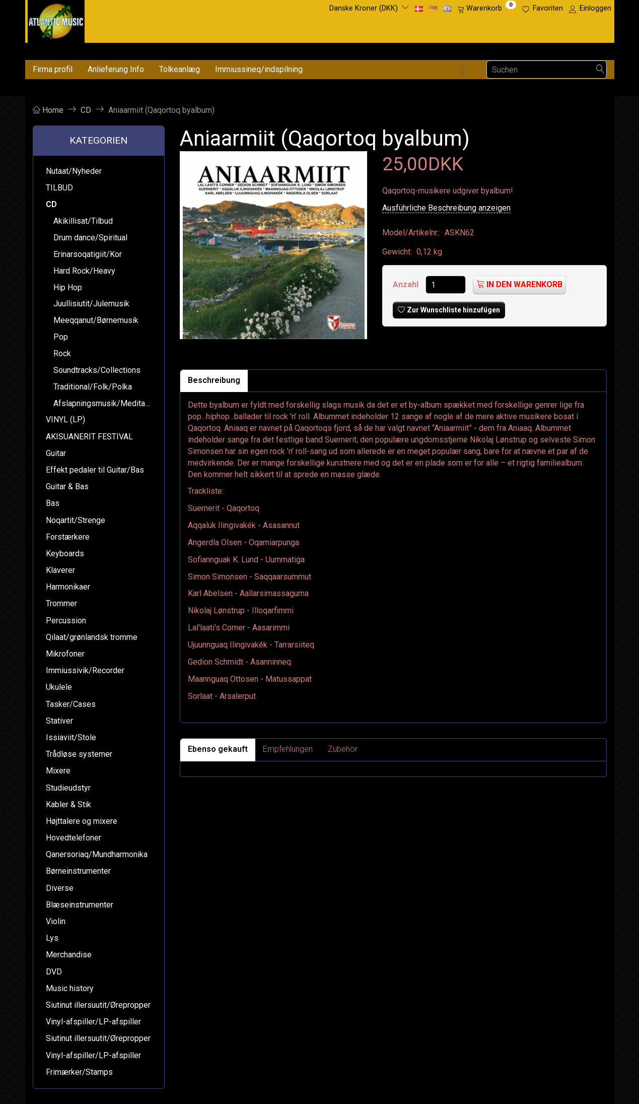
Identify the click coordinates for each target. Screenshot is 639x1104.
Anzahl (406, 284)
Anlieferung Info (116, 69)
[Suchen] (600, 70)
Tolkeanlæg (179, 69)
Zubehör (343, 749)
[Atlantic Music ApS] (56, 19)
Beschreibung (214, 380)
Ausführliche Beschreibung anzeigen (446, 208)
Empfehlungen (288, 749)
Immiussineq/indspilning (259, 69)
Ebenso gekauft (218, 749)
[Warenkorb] (486, 8)
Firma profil (53, 69)
